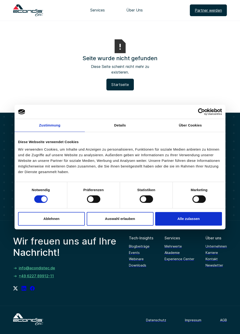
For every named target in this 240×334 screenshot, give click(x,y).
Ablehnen (51, 219)
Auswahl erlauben (120, 219)
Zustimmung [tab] (49, 125)
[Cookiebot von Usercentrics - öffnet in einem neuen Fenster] (201, 111)
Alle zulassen (188, 219)
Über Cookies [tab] (190, 125)
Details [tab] (120, 125)
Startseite (120, 84)
